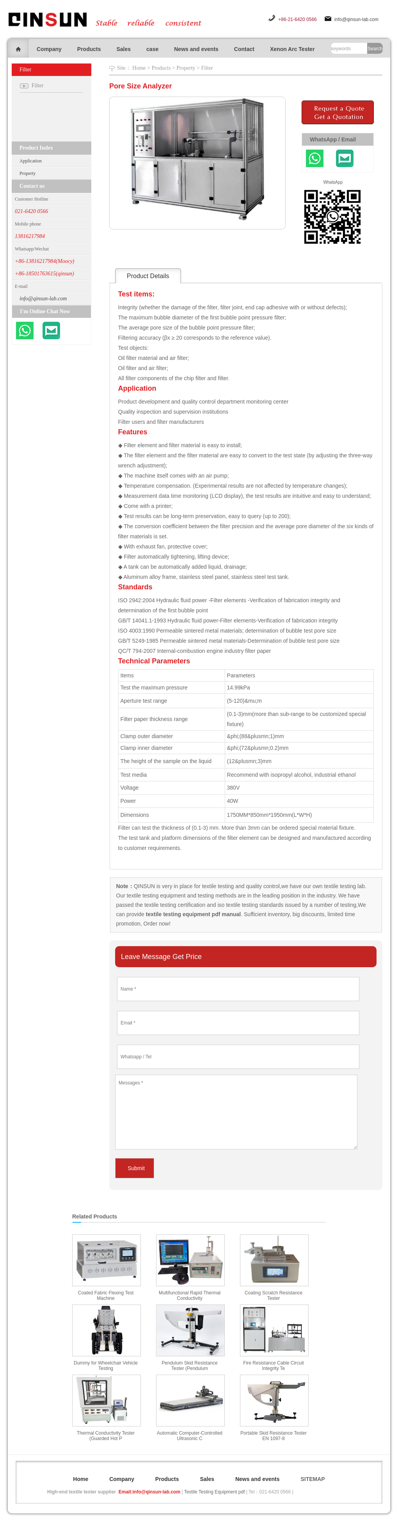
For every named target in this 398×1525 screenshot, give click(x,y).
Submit (136, 1168)
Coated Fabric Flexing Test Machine (106, 1295)
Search (375, 48)
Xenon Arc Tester (292, 49)
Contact (244, 49)
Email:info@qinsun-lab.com (149, 1492)
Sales (123, 49)
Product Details (148, 276)
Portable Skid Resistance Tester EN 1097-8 (273, 1435)
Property (28, 173)
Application (31, 161)
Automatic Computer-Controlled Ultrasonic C (189, 1435)
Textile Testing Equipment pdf (214, 1492)
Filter (207, 68)
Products (89, 49)
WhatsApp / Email (333, 139)
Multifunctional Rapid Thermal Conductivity (190, 1295)
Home (139, 68)
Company (49, 49)
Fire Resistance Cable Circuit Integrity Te (273, 1365)
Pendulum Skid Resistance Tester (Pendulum (189, 1365)
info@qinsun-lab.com (356, 19)
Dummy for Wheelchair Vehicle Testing (106, 1365)
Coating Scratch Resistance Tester (273, 1295)
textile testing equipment (155, 895)
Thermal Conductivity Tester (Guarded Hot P (106, 1435)
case (152, 49)
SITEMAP (312, 1479)
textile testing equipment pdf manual (192, 914)
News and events (196, 49)
